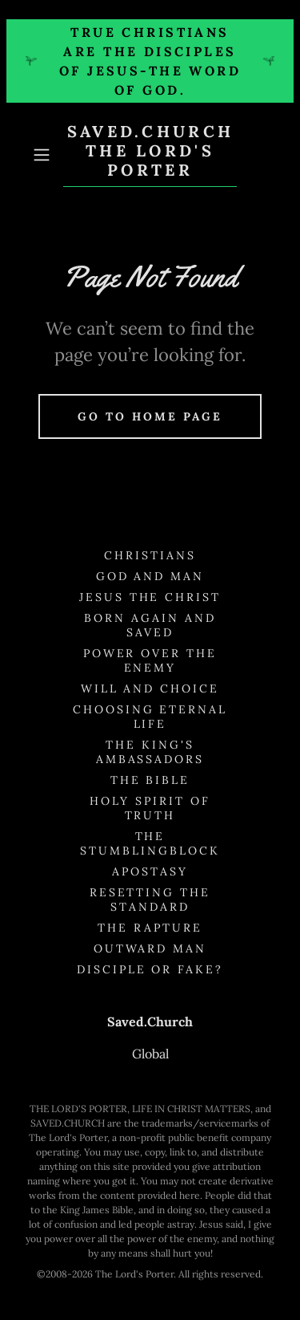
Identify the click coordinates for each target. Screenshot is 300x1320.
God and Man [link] (150, 576)
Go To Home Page (150, 416)
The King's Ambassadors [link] (150, 751)
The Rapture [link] (150, 927)
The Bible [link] (150, 780)
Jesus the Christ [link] (150, 597)
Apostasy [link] (150, 871)
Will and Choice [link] (150, 688)
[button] (44, 155)
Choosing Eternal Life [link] (150, 716)
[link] (150, 154)
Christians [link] (150, 555)
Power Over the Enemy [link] (150, 660)
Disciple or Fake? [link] (150, 969)
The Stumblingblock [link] (150, 843)
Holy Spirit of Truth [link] (150, 808)
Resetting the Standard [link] (150, 899)
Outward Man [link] (150, 948)
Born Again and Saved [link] (150, 625)
